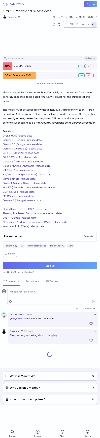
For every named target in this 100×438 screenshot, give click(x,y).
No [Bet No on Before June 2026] (88, 75)
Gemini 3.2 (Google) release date (22, 140)
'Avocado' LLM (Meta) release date (23, 226)
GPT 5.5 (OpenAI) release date (21, 152)
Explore (37, 433)
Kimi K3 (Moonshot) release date (22, 187)
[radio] (66, 24)
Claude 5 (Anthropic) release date (23, 161)
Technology (10, 245)
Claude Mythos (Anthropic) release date (27, 165)
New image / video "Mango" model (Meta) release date (35, 222)
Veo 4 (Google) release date (20, 217)
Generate (88, 236)
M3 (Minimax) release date (18, 196)
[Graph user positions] (59, 24)
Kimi (70, 245)
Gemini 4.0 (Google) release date (22, 148)
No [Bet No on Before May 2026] (88, 66)
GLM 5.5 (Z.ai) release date (19, 191)
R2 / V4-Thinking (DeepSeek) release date (27, 174)
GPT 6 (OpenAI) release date (20, 157)
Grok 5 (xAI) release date (17, 135)
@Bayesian (16, 318)
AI (22, 245)
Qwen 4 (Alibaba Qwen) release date (25, 183)
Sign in (87, 433)
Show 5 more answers (50, 83)
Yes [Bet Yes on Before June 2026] (81, 75)
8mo (30, 331)
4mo (29, 314)
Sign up (91, 4)
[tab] (11, 281)
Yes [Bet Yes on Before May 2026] (81, 66)
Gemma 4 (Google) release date (22, 200)
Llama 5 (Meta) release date (19, 178)
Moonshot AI (57, 245)
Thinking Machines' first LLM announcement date (32, 213)
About (62, 433)
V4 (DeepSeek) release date (19, 170)
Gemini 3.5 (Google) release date (22, 144)
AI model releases (37, 245)
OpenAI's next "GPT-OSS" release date (26, 209)
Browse (12, 433)
